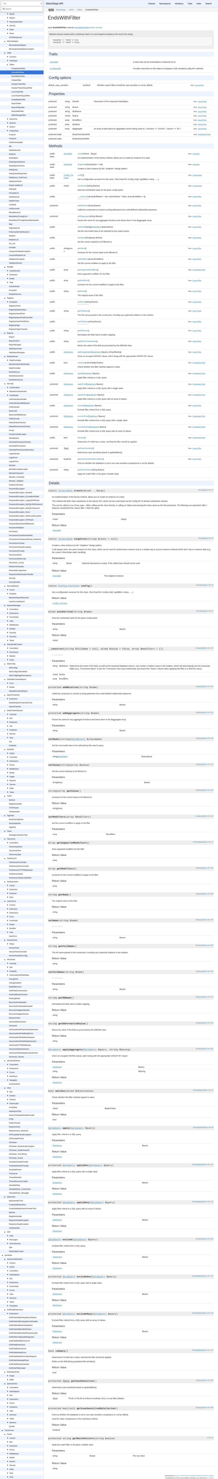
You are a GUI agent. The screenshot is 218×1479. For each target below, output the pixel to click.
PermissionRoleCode (17, 559)
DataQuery (13, 170)
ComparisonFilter (18, 68)
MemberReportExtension (19, 598)
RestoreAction (14, 1018)
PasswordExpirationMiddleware (21, 524)
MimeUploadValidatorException (21, 49)
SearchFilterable (18, 107)
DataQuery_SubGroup (18, 177)
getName (82, 291)
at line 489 (209, 1407)
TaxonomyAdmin (15, 847)
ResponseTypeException (19, 1224)
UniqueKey (13, 131)
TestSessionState (16, 874)
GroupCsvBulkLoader (17, 434)
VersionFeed (12, 940)
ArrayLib (12, 135)
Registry (10, 298)
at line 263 (209, 971)
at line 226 (209, 868)
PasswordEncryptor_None (19, 512)
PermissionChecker (17, 543)
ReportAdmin (14, 341)
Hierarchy (13, 119)
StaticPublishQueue (15, 710)
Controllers (13, 609)
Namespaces (165, 4)
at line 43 (210, 538)
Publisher (13, 730)
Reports (10, 333)
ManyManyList (15, 212)
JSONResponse (15, 37)
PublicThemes (14, 1123)
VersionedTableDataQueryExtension (23, 1053)
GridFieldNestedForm (17, 1352)
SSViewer (13, 1142)
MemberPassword (16, 473)
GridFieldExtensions (15, 1310)
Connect (12, 57)
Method (12, 800)
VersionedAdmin (13, 1061)
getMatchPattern (85, 470)
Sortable (12, 247)
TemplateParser (15, 1170)
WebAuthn (11, 1197)
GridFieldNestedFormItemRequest (22, 1356)
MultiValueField (13, 1372)
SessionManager (14, 605)
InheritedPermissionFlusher (20, 442)
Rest (11, 897)
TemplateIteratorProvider (19, 1166)
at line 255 (209, 945)
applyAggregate (84, 352)
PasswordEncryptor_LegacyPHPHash (24, 500)
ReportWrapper (15, 345)
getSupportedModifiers (87, 270)
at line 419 (209, 1239)
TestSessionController (17, 862)
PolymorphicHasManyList (19, 232)
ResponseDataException (19, 1220)
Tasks (11, 640)
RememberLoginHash (17, 570)
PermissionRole (15, 555)
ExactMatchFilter (18, 76)
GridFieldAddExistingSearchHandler (23, 1321)
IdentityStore (14, 438)
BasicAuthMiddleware (17, 415)
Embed (12, 1096)
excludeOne (83, 416)
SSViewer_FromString (18, 1154)
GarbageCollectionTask (18, 835)
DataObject (13, 158)
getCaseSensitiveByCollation (90, 459)
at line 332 (209, 1023)
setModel (82, 227)
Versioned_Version (16, 1057)
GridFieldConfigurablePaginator (21, 1337)
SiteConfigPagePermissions (20, 675)
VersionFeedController (18, 952)
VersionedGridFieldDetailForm (21, 1033)
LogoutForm (14, 461)
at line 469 (209, 1380)
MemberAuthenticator (18, 391)
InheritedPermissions (17, 446)
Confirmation (14, 387)
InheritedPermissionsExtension (21, 450)
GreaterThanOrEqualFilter (21, 88)
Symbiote (8, 1255)
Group (11, 430)
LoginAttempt (14, 454)
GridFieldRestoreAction (18, 994)
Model (11, 14)
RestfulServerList (16, 380)
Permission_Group (16, 563)
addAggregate (84, 216)
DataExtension (15, 150)
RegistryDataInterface (17, 310)
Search (12, 127)
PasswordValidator (16, 528)
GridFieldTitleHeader (17, 1368)
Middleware (14, 625)
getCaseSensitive (85, 448)
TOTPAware (14, 808)
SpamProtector (15, 707)
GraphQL (13, 971)
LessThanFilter (17, 92)
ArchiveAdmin (14, 1084)
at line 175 (209, 1350)
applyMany (82, 395)
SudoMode (13, 395)
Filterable (12, 189)
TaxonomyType (15, 854)
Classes (151, 4)
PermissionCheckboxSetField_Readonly (25, 539)
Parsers (12, 1100)
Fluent (9, 1434)
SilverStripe (61, 10)
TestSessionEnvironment (19, 866)
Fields (11, 1376)
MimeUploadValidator (17, 45)
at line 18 (210, 585)
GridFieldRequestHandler (19, 1364)
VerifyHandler (14, 812)
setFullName (83, 321)
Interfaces (13, 1076)
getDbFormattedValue (87, 341)
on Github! (210, 1478)
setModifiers (83, 259)
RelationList (13, 240)
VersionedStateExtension (19, 1049)
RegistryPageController (18, 329)
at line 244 (209, 920)
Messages (13, 1240)
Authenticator (14, 271)
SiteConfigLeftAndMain (18, 672)
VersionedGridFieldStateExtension (22, 1041)
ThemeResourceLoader (18, 1181)
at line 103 (209, 648)
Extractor (13, 893)
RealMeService (15, 294)
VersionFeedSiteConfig (18, 956)
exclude (81, 405)
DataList (12, 154)
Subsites (12, 594)
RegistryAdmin (15, 306)
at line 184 (209, 790)
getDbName (83, 330)
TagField (10, 815)
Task (11, 282)
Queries (12, 123)
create (80, 154)
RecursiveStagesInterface (19, 1010)
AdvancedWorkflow (14, 1259)
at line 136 (209, 712)
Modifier (12, 928)
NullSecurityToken (16, 485)
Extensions (13, 613)
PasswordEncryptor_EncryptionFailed (24, 496)
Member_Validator (16, 481)
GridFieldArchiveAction (18, 991)
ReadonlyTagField (16, 819)
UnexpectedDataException (19, 251)
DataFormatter (15, 360)
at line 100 (209, 1164)
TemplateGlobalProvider (18, 1162)
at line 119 (209, 1201)
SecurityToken (14, 582)
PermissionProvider (17, 551)
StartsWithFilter (17, 111)
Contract (12, 714)
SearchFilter (16, 103)
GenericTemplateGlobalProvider (21, 1115)
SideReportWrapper (17, 352)
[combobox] (21, 9)
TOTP (9, 796)
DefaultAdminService (17, 422)
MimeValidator (12, 41)
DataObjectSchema (17, 166)
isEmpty (81, 437)
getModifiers (83, 280)
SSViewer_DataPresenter (19, 1150)
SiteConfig (11, 664)
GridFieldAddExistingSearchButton (23, 1317)
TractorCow (9, 1430)
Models (12, 629)
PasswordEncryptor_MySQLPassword (24, 508)
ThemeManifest (15, 1177)
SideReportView (15, 349)
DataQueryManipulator (18, 173)
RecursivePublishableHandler (21, 1006)
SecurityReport (13, 586)
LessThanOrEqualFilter (20, 96)
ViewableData (14, 1185)
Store (11, 33)
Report (12, 18)
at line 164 (209, 738)
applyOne (82, 384)
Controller (13, 757)
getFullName (83, 311)
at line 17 (210, 842)
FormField (13, 921)
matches (81, 363)
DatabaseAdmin (15, 181)
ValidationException (17, 259)
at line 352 (209, 1048)
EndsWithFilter (17, 72)
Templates (13, 1306)
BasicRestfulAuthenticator (19, 364)
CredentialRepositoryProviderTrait (22, 1208)
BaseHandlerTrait (16, 1201)
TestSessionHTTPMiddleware (21, 870)
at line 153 (209, 1313)
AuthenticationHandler (18, 399)
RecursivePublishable (17, 1002)
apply (80, 373)
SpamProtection (13, 695)
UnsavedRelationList (17, 255)
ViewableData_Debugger (19, 1193)
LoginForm (13, 457)
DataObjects (14, 1275)
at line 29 (210, 611)
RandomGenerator (16, 566)
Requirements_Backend (18, 1131)
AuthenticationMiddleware (19, 403)
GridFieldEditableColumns (19, 1341)
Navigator (13, 1080)
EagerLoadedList (16, 185)
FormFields (13, 617)
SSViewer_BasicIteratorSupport (21, 1146)
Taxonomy (11, 839)
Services (12, 636)
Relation (12, 236)
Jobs (11, 621)
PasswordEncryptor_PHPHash (21, 520)
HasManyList (14, 197)
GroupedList (14, 193)
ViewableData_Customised (20, 1189)
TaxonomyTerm (15, 850)
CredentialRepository (17, 1205)
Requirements (14, 1127)
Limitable (12, 205)
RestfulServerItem (16, 376)
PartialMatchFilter (18, 100)
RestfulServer (12, 356)
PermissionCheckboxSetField (21, 535)
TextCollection (15, 1243)
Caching (12, 963)
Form (11, 683)
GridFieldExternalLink (17, 1349)
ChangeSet (13, 979)
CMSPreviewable (16, 142)
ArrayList (12, 138)
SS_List (12, 243)
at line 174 (209, 764)
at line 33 (210, 1090)
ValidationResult (15, 263)
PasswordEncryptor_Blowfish (20, 493)
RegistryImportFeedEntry (19, 321)
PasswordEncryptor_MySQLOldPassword (25, 504)
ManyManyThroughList (18, 216)
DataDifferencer (15, 987)
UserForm (13, 936)
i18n (8, 1232)
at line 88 (210, 1127)
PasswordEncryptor (17, 489)
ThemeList (13, 1173)
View (9, 1088)
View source (96, 27)
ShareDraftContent (14, 644)
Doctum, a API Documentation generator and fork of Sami (193, 1475)
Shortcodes (14, 1103)
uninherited (82, 186)
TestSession (12, 858)
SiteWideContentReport (16, 679)
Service (12, 26)
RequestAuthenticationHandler (21, 574)
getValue (81, 248)
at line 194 (209, 816)
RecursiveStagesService (19, 1014)
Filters (11, 65)
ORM (9, 53)
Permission (13, 531)
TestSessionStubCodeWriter (20, 878)
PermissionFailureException (20, 547)
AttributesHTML (15, 1111)
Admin (12, 753)
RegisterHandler (15, 804)
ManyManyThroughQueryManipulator (24, 220)
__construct (83, 196)
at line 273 (209, 997)
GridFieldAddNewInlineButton (21, 1325)
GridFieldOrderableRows (19, 1360)
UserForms (11, 901)
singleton (81, 164)
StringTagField (14, 823)
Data (11, 1236)
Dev (11, 718)
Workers (12, 1422)
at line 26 (210, 490)
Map (10, 224)
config (80, 175)
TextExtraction (12, 882)
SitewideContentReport (18, 691)
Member (12, 465)
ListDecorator (14, 208)
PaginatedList (14, 228)
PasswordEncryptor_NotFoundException (25, 516)
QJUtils (12, 1426)
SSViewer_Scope (16, 1158)
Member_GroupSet (16, 477)
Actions (12, 1263)
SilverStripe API (54, 3)
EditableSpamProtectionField (20, 703)
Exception (13, 290)
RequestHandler (16, 22)
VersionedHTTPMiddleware (20, 1045)
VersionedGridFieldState (19, 975)
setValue (81, 238)
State (11, 29)
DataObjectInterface (17, 162)
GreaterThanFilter (18, 84)
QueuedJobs (12, 1384)
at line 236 (209, 894)
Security (10, 384)
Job (10, 726)
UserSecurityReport (17, 601)
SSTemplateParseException (20, 1135)
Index (198, 4)
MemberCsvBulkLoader (18, 469)
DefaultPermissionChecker (19, 426)
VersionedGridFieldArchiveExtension (23, 1029)
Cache (12, 886)
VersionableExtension (17, 1022)
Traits (190, 4)
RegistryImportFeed (17, 314)
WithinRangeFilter (18, 115)
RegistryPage (14, 325)
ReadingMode (14, 998)
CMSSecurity (14, 419)
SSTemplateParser (16, 1138)
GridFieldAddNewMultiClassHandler (23, 1333)
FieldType (13, 61)
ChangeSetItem (15, 983)
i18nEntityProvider (16, 1251)
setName (81, 302)
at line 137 (209, 1276)
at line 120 (209, 686)
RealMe (10, 267)
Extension (13, 275)
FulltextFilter (16, 80)
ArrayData (13, 1107)
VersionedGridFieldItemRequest (21, 1037)
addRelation (83, 205)
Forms (12, 590)
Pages (12, 777)
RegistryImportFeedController (21, 317)
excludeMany (83, 427)
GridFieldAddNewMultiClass (20, 1329)
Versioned (11, 959)
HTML (11, 1119)
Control (12, 905)
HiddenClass (14, 201)
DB (10, 146)
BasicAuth (13, 411)
